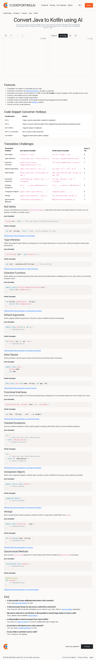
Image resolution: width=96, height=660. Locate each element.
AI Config (63, 36)
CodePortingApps (24, 628)
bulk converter (23, 622)
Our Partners (61, 5)
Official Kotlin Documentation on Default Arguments (22, 351)
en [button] (79, 5)
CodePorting (7, 13)
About (70, 5)
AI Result (54, 36)
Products (44, 5)
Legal (91, 657)
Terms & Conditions (69, 657)
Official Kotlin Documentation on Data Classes (20, 388)
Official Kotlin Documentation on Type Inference (21, 269)
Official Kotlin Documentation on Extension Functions (23, 311)
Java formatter (67, 609)
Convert (24, 13)
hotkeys (35, 102)
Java (30, 13)
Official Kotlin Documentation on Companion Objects (22, 507)
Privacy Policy (83, 657)
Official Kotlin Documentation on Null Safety (19, 236)
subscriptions (33, 615)
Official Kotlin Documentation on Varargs (18, 547)
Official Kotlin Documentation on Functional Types (21, 419)
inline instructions (32, 91)
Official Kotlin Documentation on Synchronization (21, 590)
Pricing (52, 5)
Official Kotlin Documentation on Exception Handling (22, 468)
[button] (89, 5)
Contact (87, 646)
